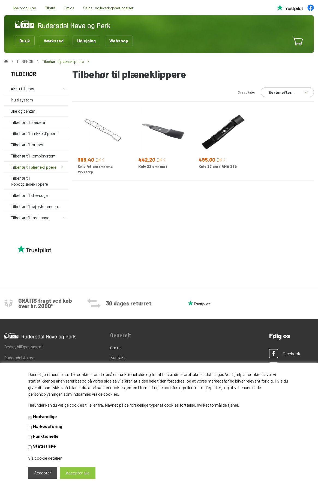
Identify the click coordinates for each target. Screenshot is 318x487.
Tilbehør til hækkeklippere (34, 133)
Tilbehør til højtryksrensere (35, 206)
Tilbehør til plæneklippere (33, 167)
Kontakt (117, 357)
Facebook (291, 353)
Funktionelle (46, 436)
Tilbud (50, 7)
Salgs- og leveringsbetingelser (108, 7)
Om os (69, 7)
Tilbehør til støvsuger (30, 195)
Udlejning (86, 40)
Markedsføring (47, 426)
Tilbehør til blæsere (28, 122)
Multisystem (22, 99)
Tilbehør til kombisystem (33, 155)
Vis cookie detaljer (45, 457)
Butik (24, 40)
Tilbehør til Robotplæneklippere (29, 180)
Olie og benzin (23, 110)
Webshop (118, 40)
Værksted (54, 40)
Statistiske (44, 445)
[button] (281, 41)
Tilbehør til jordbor (27, 144)
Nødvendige (45, 416)
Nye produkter (24, 7)
